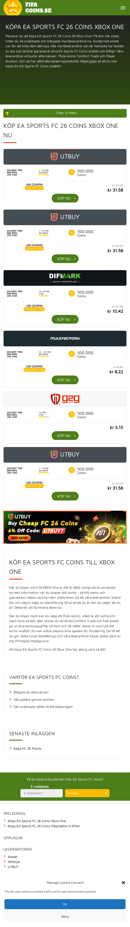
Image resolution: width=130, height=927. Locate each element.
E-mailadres (42, 786)
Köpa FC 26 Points (27, 748)
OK (65, 904)
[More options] (65, 113)
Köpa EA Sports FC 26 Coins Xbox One (37, 821)
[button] (123, 882)
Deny (65, 916)
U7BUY (13, 867)
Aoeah (13, 857)
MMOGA (14, 862)
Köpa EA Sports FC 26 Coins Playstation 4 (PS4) (44, 826)
